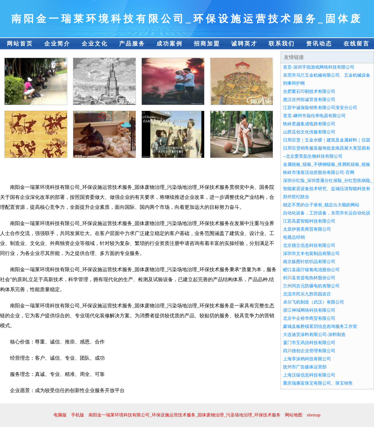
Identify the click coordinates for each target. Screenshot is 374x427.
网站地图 (293, 415)
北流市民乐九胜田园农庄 (307, 294)
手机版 (77, 415)
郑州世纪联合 (296, 196)
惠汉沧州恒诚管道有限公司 (309, 99)
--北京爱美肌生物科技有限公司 (313, 156)
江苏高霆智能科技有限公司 (309, 221)
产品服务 (132, 44)
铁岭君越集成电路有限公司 (309, 124)
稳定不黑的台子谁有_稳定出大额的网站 (321, 205)
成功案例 (169, 44)
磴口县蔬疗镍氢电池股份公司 (311, 269)
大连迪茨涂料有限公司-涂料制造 (314, 334)
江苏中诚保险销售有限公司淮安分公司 (320, 107)
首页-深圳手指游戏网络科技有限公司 (318, 67)
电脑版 (60, 415)
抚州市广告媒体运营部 (305, 367)
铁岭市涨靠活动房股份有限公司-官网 (318, 172)
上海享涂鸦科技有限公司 (307, 359)
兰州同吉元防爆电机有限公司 (311, 286)
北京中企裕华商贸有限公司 (309, 318)
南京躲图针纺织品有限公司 (309, 261)
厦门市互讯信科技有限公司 (309, 342)
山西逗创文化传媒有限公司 (309, 132)
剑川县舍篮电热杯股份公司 (309, 278)
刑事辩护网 (294, 83)
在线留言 (356, 44)
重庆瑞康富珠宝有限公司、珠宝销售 (318, 383)
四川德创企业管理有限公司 (309, 350)
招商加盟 (207, 44)
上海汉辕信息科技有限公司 (309, 375)
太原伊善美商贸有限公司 (307, 229)
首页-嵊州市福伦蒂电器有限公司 (314, 115)
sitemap (313, 415)
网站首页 (20, 44)
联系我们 (282, 44)
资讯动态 (319, 44)
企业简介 (57, 44)
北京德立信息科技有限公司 (309, 245)
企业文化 (95, 44)
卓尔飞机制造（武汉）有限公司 (313, 302)
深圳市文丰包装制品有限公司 (311, 253)
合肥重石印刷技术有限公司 (309, 91)
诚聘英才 (244, 44)
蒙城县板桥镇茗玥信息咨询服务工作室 (320, 326)
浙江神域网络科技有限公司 (309, 310)
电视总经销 (294, 237)
